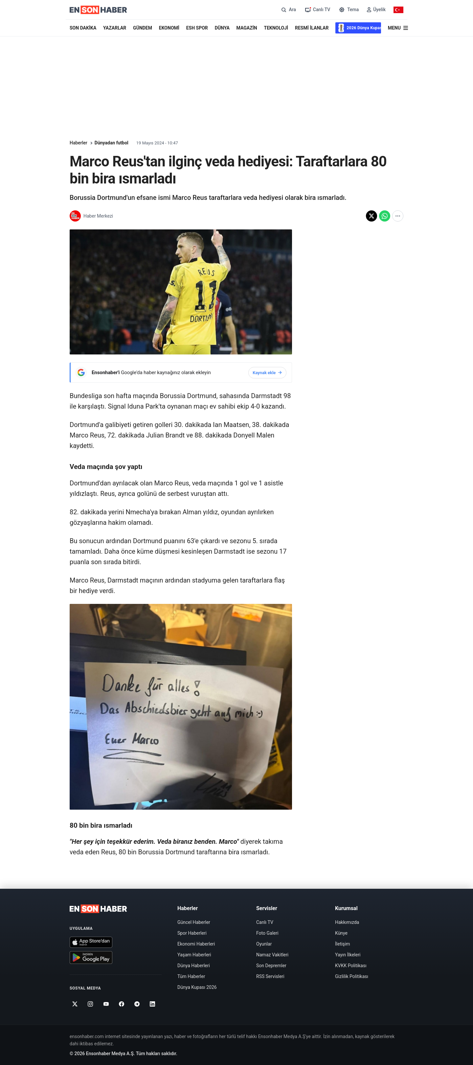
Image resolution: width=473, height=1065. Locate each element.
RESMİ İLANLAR (311, 28)
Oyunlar (264, 944)
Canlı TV (264, 922)
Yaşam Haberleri (194, 954)
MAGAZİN (246, 28)
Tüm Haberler (191, 976)
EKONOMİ (169, 28)
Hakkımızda (347, 922)
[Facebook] (121, 1004)
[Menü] (398, 28)
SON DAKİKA (83, 28)
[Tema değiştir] (348, 9)
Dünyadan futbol (111, 142)
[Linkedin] (152, 1004)
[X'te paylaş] (371, 216)
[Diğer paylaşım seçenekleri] (397, 216)
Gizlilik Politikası (351, 976)
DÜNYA (222, 28)
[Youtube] (106, 1004)
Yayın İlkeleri (347, 954)
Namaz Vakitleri (272, 954)
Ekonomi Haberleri (196, 944)
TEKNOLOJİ (276, 28)
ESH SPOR (197, 28)
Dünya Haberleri (193, 965)
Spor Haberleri (192, 933)
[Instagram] (90, 1004)
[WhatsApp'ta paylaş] (384, 216)
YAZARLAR (114, 28)
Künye (341, 933)
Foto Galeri (267, 933)
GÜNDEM (142, 28)
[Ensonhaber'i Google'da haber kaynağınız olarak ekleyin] (181, 372)
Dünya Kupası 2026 (197, 987)
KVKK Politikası (351, 965)
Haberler (78, 142)
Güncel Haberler (193, 922)
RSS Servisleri (270, 976)
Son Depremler (271, 965)
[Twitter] (75, 1004)
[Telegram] (137, 1004)
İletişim (342, 944)
